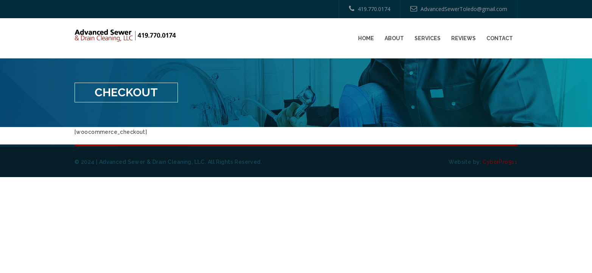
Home (366, 38)
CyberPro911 (500, 162)
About (394, 38)
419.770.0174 (369, 9)
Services (427, 38)
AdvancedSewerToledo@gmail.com (458, 9)
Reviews (463, 38)
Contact (499, 38)
